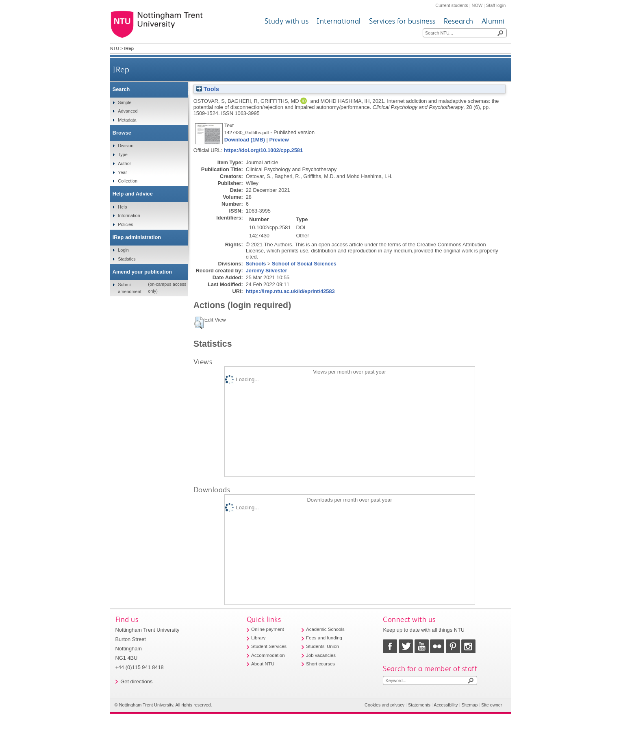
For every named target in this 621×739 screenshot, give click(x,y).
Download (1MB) (244, 140)
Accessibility (446, 704)
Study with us (287, 21)
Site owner (491, 704)
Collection (127, 180)
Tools (207, 89)
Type (123, 154)
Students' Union (322, 646)
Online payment (267, 629)
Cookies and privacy (384, 704)
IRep (121, 69)
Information (129, 215)
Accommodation (268, 655)
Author (124, 163)
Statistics (127, 258)
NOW (477, 5)
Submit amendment (129, 287)
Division (125, 145)
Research (458, 21)
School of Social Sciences (304, 264)
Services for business (402, 21)
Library (258, 637)
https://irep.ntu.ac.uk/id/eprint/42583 (290, 291)
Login (123, 250)
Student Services (269, 646)
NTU (114, 48)
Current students (451, 5)
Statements (419, 704)
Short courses (320, 663)
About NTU (262, 663)
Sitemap (469, 704)
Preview (279, 140)
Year (122, 172)
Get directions (136, 681)
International (339, 21)
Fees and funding (324, 637)
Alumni (493, 21)
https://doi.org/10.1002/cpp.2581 (263, 150)
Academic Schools (325, 629)
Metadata (127, 119)
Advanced (127, 111)
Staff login (496, 5)
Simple (124, 102)
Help (122, 206)
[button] (199, 323)
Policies (125, 224)
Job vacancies (321, 655)
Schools (256, 264)
